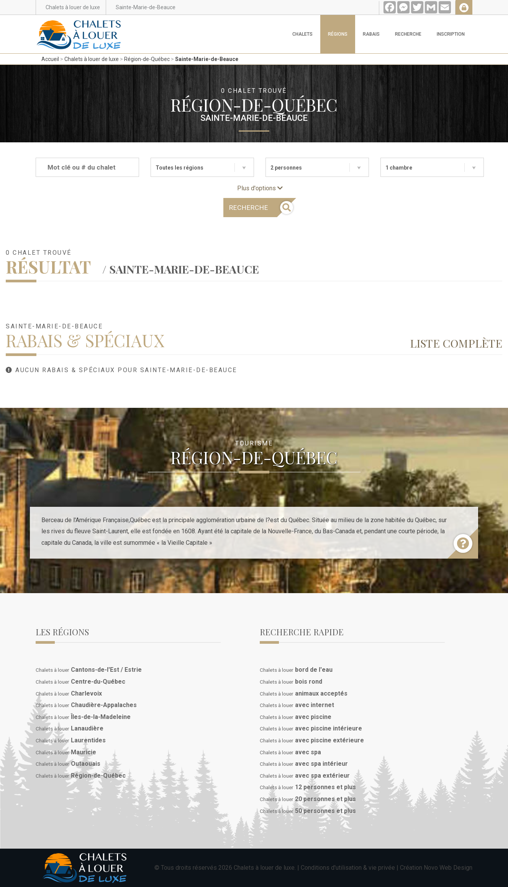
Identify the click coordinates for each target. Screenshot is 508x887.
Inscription (451, 34)
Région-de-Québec (147, 59)
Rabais (371, 34)
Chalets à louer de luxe (91, 59)
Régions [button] (337, 34)
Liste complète (456, 343)
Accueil (50, 59)
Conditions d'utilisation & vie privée (348, 867)
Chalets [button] (302, 34)
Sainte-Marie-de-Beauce (206, 59)
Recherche (408, 34)
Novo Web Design (448, 867)
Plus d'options (260, 188)
